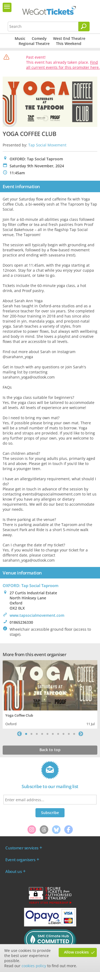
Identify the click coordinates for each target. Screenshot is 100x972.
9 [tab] (68, 733)
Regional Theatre (34, 43)
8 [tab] (63, 733)
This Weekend (68, 43)
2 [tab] (31, 733)
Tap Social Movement (47, 144)
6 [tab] (52, 733)
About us (13, 871)
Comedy (39, 38)
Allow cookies (76, 952)
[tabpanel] (50, 694)
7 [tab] (58, 733)
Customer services (21, 847)
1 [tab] (26, 733)
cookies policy (34, 965)
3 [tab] (36, 733)
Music (20, 38)
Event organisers (20, 859)
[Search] (84, 26)
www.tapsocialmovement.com (37, 615)
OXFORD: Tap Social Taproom (30, 585)
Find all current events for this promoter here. (63, 65)
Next (80, 733)
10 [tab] (74, 733)
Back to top (50, 749)
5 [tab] (47, 733)
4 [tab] (42, 733)
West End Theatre (69, 38)
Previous (19, 733)
